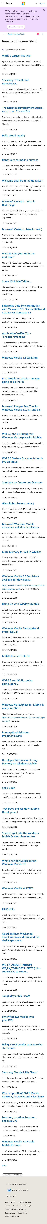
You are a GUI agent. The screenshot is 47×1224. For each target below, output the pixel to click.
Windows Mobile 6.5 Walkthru (20, 357)
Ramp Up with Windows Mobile (20, 603)
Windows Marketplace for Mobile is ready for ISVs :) (23, 706)
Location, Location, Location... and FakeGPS (19, 1118)
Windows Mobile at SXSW (17, 888)
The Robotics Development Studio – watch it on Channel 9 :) (23, 109)
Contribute (17, 1206)
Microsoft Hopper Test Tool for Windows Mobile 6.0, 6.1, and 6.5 (21, 407)
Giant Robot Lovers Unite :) (18, 503)
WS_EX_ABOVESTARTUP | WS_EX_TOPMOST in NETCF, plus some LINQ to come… (21, 968)
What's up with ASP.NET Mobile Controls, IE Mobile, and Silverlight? (23, 1094)
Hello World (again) (13, 135)
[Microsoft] (23, 3)
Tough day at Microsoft (16, 995)
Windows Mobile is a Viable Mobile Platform (18, 1143)
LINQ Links (8, 909)
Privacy (27, 1206)
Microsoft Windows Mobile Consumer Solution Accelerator (20, 525)
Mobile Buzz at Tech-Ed (16, 656)
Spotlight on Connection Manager (22, 482)
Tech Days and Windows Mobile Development (20, 810)
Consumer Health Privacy (14, 1209)
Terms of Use (10, 1213)
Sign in (42, 3)
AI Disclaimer (10, 1202)
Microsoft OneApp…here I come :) (22, 229)
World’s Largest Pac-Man (16, 55)
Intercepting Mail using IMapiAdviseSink (15, 733)
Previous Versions (24, 1202)
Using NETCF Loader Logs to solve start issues (22, 1046)
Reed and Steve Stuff (16, 34)
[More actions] (43, 34)
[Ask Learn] (38, 34)
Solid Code (8, 787)
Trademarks (22, 1213)
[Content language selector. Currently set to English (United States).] (16, 1184)
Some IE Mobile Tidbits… (16, 281)
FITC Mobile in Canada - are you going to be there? (21, 380)
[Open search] (36, 3)
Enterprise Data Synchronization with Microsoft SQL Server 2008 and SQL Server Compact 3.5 (23, 309)
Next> (4, 1165)
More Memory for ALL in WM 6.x (21, 551)
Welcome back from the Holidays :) (22, 180)
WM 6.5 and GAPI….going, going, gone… (17, 681)
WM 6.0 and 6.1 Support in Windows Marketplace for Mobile (21, 435)
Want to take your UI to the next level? (18, 255)
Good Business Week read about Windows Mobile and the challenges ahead (20, 937)
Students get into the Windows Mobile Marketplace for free (20, 834)
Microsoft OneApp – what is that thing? (18, 203)
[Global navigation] (2, 3)
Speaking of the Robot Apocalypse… (15, 81)
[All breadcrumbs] (4, 34)
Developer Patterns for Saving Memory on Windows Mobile (19, 761)
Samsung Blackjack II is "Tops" (20, 1072)
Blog (6, 1206)
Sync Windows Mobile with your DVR (18, 1018)
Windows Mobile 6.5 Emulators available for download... (20, 577)
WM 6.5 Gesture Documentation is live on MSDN (22, 459)
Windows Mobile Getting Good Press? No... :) (20, 629)
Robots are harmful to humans (20, 159)
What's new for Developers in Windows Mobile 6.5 (19, 862)
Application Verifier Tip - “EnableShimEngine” (16, 334)
